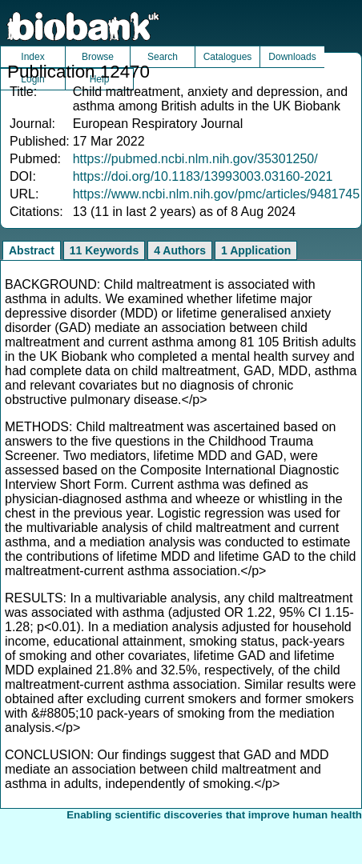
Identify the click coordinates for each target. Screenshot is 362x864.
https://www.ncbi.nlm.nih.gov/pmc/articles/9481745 (216, 194)
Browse (98, 56)
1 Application (256, 250)
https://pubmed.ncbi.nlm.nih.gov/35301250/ (195, 159)
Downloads (292, 56)
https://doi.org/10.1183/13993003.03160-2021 (203, 176)
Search (162, 56)
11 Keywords (104, 250)
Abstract (31, 250)
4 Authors (180, 250)
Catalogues (227, 56)
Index (32, 56)
